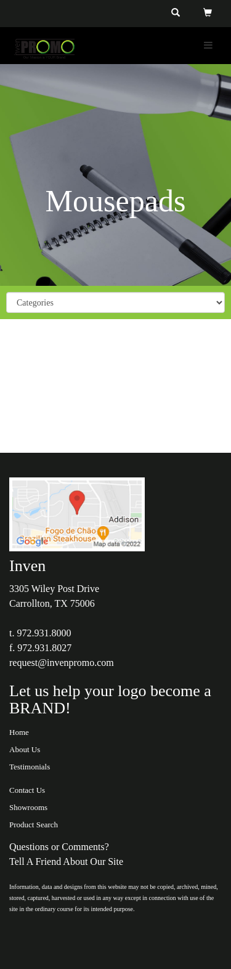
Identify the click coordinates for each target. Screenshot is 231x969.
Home (19, 732)
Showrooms (28, 807)
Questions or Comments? (59, 846)
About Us (24, 749)
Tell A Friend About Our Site (66, 861)
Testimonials (29, 766)
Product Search (33, 824)
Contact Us (27, 790)
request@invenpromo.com (61, 662)
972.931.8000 (44, 633)
